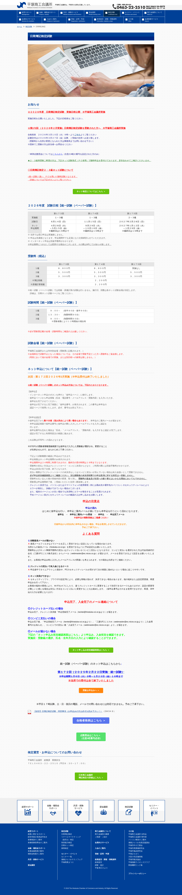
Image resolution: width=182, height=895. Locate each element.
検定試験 (29, 26)
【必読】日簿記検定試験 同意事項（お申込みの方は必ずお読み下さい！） (68, 711)
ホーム (19, 26)
